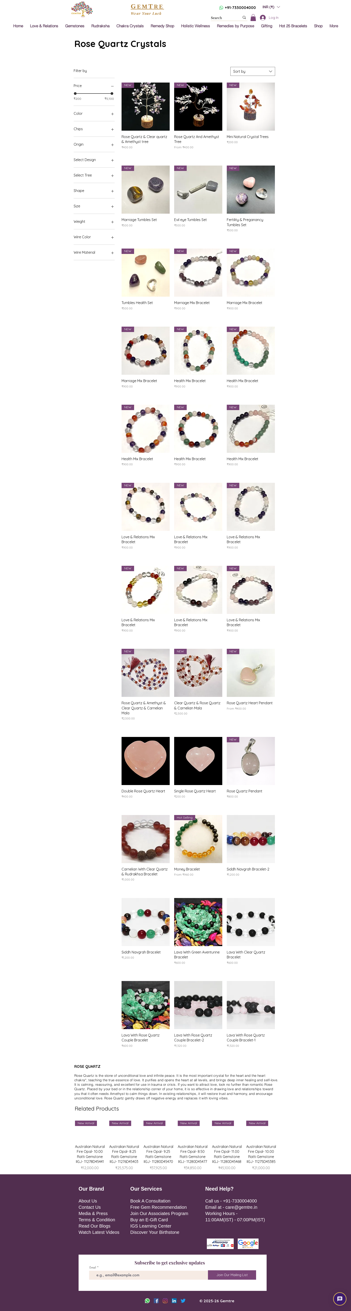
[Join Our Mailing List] (232, 1275)
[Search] (222, 18)
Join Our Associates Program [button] (159, 1213)
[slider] (75, 93)
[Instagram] (165, 1300)
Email (93, 1267)
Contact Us (90, 1207)
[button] (271, 7)
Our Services (146, 1189)
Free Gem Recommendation (158, 1207)
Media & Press (93, 1213)
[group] (175, 1145)
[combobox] (252, 71)
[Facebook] (156, 1300)
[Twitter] (183, 1300)
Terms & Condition (97, 1219)
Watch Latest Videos (99, 1232)
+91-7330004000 (240, 7)
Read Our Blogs (94, 1226)
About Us (88, 1200)
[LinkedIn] (174, 1300)
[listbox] (271, 7)
